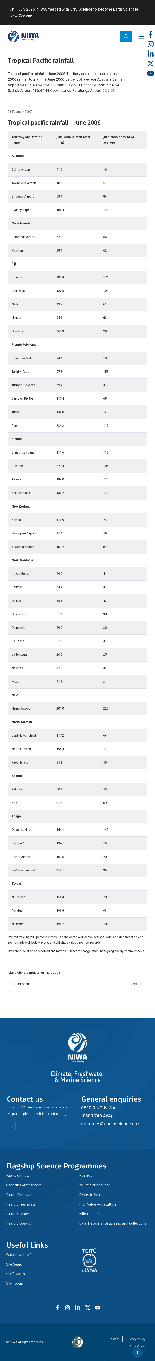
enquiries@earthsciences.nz (110, 1124)
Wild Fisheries (90, 1214)
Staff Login (14, 1283)
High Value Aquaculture (97, 1204)
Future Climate (17, 1175)
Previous (24, 984)
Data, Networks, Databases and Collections (112, 1223)
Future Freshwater (20, 1194)
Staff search (15, 1274)
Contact (113, 1339)
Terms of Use (136, 1345)
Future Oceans (17, 1214)
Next (133, 984)
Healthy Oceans (18, 1223)
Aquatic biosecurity (94, 1185)
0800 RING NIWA (98, 1108)
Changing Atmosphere (23, 1185)
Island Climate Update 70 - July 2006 (34, 973)
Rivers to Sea (89, 1194)
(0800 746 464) (96, 1116)
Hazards (85, 1175)
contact (54, 1113)
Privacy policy (135, 1339)
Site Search (15, 1264)
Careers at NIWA (19, 1254)
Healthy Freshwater (21, 1204)
